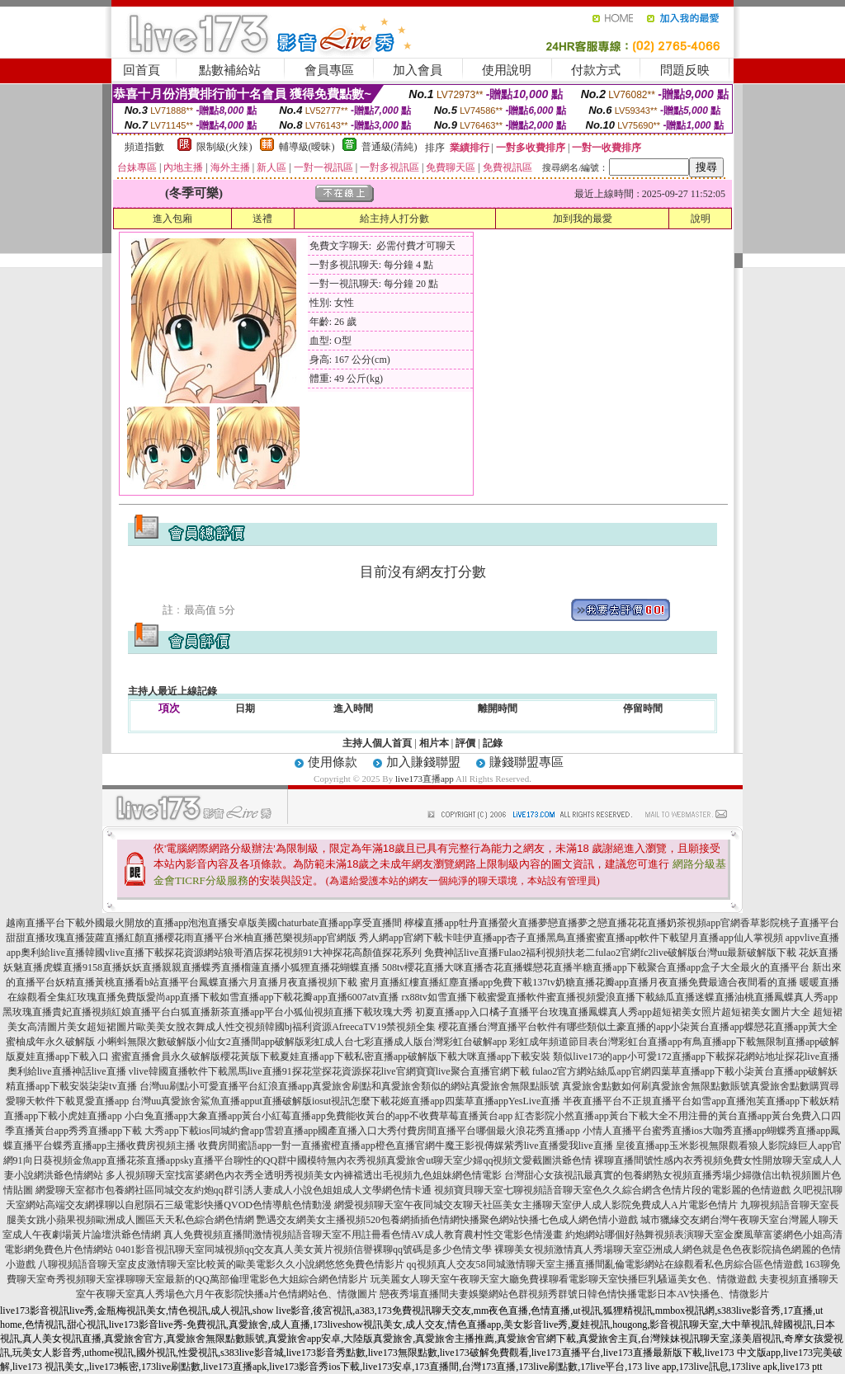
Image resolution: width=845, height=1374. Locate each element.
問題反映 (685, 70)
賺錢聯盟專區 (526, 762)
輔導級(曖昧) (307, 147)
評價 (465, 743)
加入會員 (417, 70)
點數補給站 (230, 70)
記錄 (493, 743)
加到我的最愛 (582, 218)
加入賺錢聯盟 (423, 762)
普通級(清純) (389, 147)
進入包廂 (172, 218)
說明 (700, 218)
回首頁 (141, 70)
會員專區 (329, 70)
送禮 (262, 218)
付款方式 (596, 70)
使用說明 (506, 70)
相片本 (434, 743)
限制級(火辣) (224, 147)
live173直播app (424, 778)
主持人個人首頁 (377, 743)
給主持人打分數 (394, 218)
